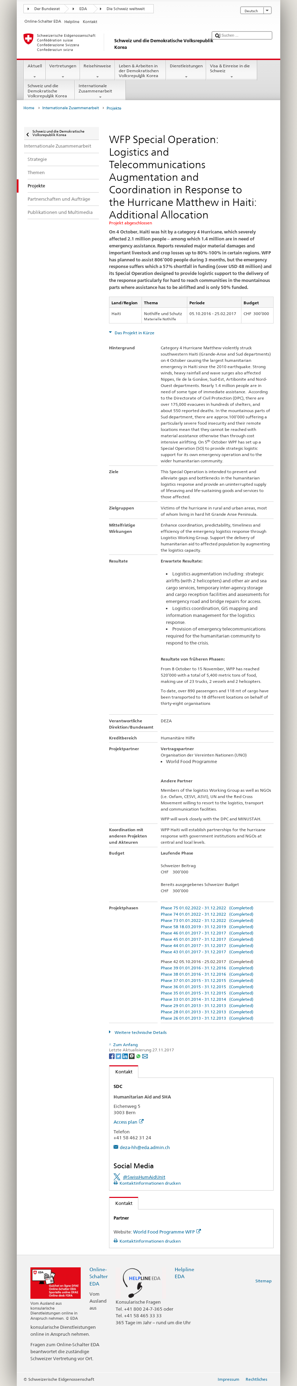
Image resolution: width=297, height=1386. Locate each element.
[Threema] (132, 1055)
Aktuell (34, 71)
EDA (83, 9)
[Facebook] (112, 1055)
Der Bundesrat (47, 9)
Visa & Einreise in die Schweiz (232, 71)
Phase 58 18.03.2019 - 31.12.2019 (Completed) (207, 926)
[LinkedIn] (125, 1055)
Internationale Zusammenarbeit (100, 91)
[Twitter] (119, 1055)
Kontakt (120, 1071)
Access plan (129, 1122)
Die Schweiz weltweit (126, 9)
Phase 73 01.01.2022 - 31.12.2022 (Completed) (207, 920)
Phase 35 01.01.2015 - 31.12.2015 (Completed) (207, 993)
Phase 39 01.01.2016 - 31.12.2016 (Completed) (207, 968)
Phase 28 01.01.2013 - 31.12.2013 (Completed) (207, 1011)
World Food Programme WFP (167, 1232)
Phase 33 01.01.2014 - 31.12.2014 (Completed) (207, 999)
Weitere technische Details (140, 1032)
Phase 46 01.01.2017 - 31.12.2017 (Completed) (207, 933)
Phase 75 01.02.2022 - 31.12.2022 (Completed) (207, 908)
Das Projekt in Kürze (134, 332)
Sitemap (263, 1280)
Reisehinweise (97, 71)
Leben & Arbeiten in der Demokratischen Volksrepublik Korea (140, 71)
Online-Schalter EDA (98, 1276)
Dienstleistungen (186, 71)
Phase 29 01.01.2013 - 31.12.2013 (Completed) (207, 1005)
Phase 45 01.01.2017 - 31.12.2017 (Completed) (207, 939)
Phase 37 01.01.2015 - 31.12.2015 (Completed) (207, 980)
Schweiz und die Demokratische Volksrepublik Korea (49, 91)
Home (28, 108)
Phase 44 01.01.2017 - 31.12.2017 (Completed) (207, 945)
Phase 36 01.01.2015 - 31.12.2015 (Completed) (207, 986)
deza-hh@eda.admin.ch (145, 1147)
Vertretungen (63, 71)
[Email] (145, 1055)
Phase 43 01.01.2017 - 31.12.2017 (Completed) (207, 951)
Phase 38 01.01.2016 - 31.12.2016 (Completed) (207, 974)
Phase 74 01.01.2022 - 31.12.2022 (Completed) (207, 914)
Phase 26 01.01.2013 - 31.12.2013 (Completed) (207, 1018)
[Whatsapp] (139, 1055)
